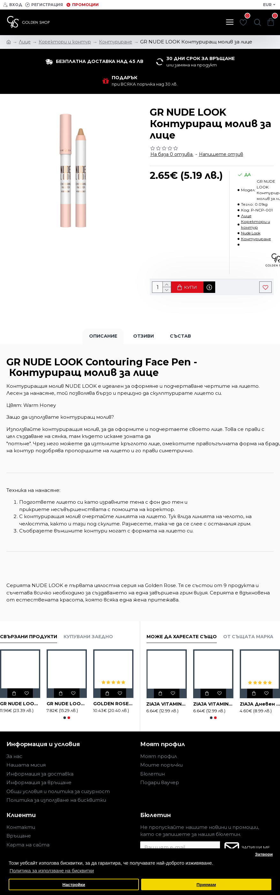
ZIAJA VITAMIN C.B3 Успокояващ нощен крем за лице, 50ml (213, 704)
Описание (103, 336)
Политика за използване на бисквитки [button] (52, 870)
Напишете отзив (221, 154)
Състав (180, 336)
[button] (64, 717)
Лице (246, 215)
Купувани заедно (88, 636)
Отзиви (143, 336)
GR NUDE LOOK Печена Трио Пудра (20, 704)
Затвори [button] (264, 854)
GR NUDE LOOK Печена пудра (67, 704)
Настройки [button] (73, 884)
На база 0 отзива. (171, 154)
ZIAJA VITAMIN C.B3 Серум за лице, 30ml (166, 704)
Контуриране (256, 238)
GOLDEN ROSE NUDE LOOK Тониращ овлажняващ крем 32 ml (113, 704)
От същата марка (248, 636)
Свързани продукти (28, 636)
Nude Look (251, 233)
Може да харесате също (182, 636)
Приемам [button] (206, 884)
